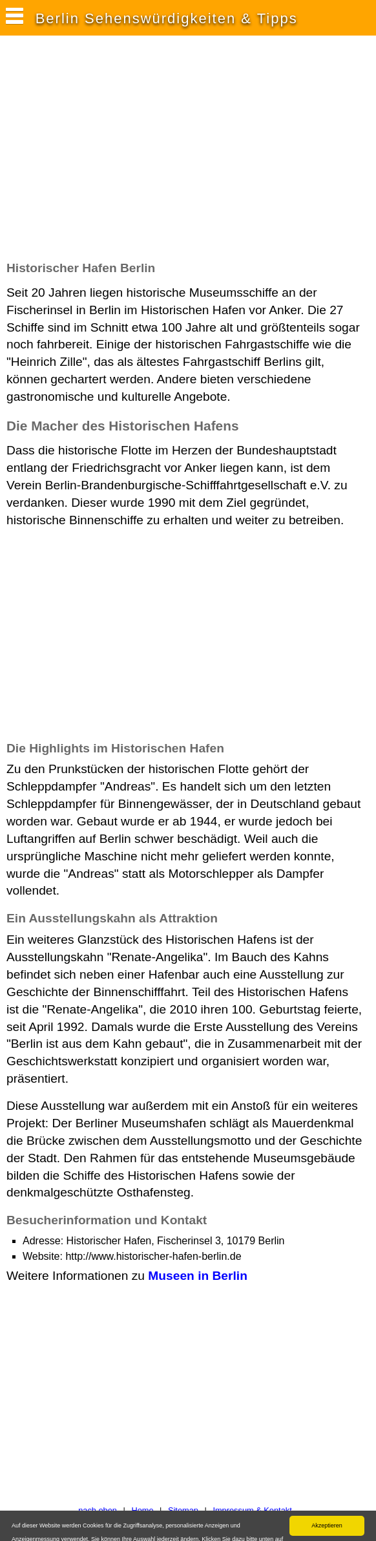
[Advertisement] (157, 154)
